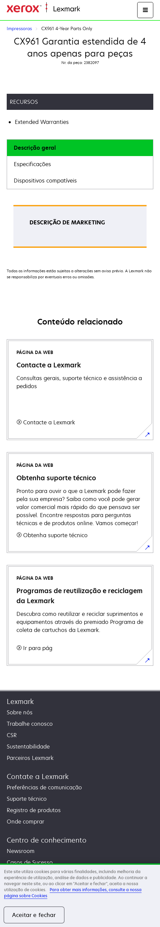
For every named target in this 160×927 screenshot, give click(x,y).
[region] (80, 895)
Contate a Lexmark (38, 776)
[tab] (80, 148)
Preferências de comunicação (44, 787)
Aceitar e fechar (34, 915)
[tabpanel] (80, 228)
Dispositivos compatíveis (45, 180)
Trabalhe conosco (30, 723)
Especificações (32, 164)
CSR (12, 735)
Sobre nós (20, 712)
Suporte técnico (27, 798)
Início (86, 9)
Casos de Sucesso (30, 862)
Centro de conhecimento (47, 840)
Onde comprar (25, 821)
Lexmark (20, 701)
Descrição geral (35, 147)
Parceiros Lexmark (30, 758)
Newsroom (21, 851)
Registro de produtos (34, 810)
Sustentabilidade (28, 746)
